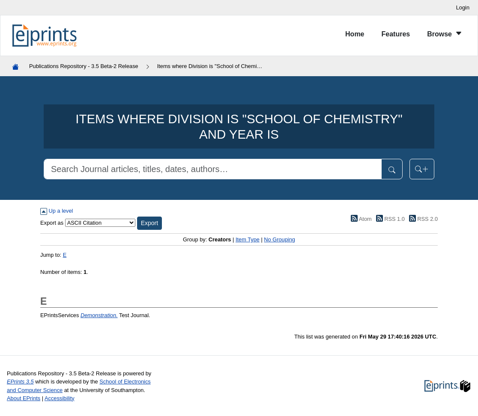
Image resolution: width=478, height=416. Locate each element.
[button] (149, 223)
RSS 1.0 (389, 219)
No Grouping (279, 239)
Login (462, 7)
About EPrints (23, 398)
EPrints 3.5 (20, 381)
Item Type (248, 239)
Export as (51, 223)
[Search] (213, 169)
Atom (360, 219)
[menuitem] (354, 36)
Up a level (56, 211)
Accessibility (60, 398)
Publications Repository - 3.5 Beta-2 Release (83, 66)
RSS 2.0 (422, 219)
